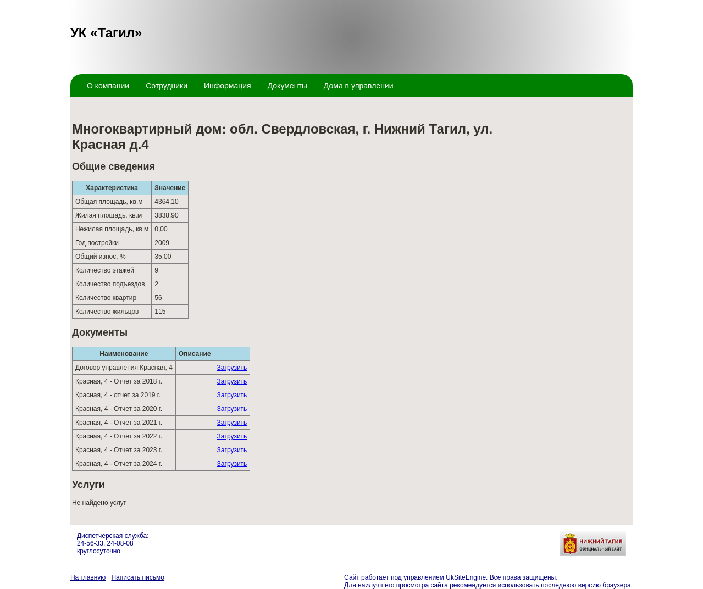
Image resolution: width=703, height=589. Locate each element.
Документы (287, 85)
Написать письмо (137, 577)
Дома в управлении (359, 85)
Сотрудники (166, 85)
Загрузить (232, 367)
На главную (88, 577)
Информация (227, 85)
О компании (108, 85)
